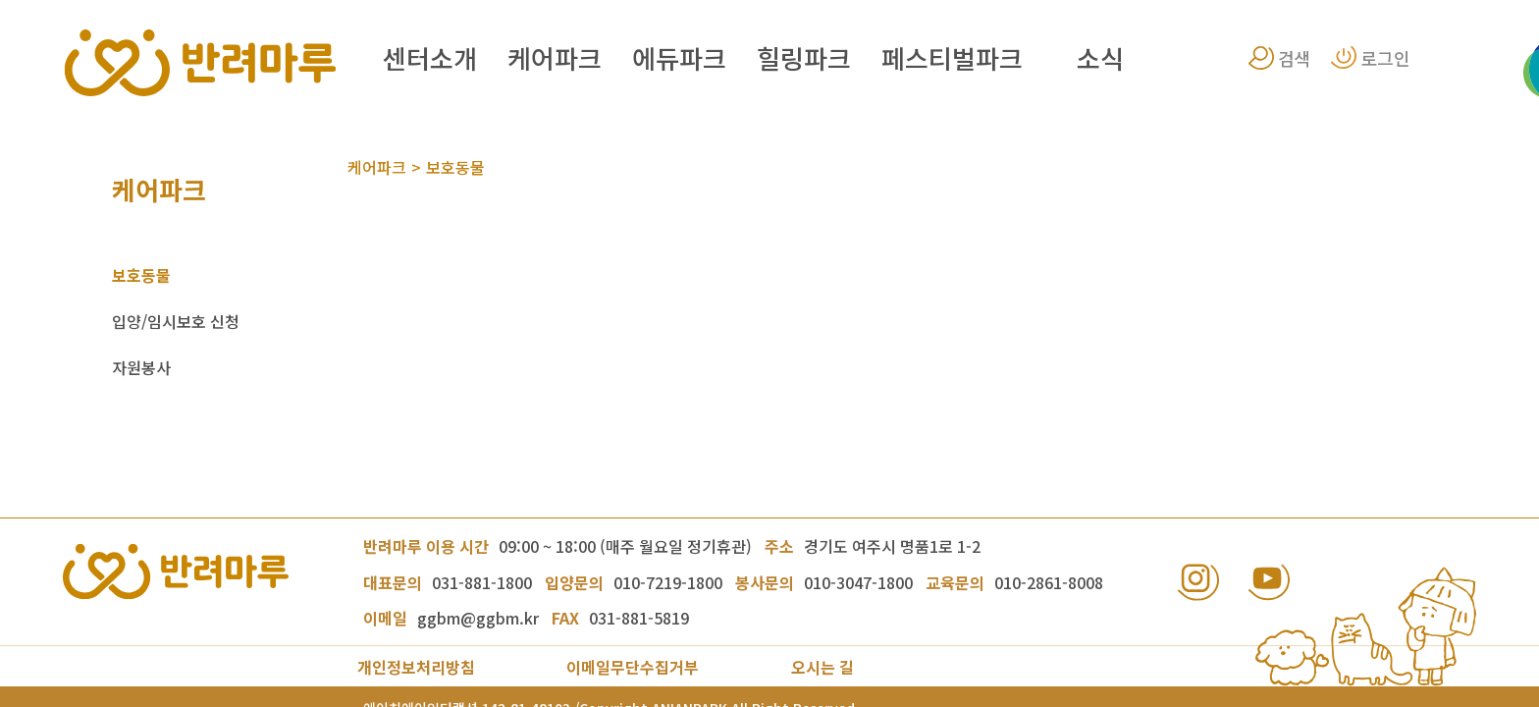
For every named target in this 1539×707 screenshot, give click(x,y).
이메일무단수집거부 (632, 667)
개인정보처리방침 (416, 667)
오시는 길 (822, 667)
